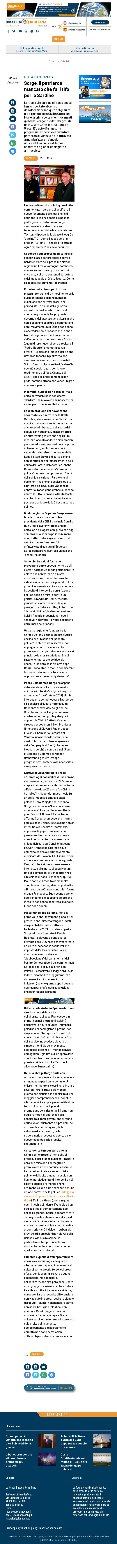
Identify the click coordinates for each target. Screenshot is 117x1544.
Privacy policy (13, 1528)
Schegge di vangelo (32, 48)
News (74, 23)
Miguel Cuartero (13, 80)
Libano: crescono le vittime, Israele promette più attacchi (19, 1460)
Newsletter (100, 29)
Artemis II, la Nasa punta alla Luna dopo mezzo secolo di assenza (74, 1441)
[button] (58, 39)
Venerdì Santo (85, 48)
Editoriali (65, 61)
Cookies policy (29, 1528)
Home (52, 61)
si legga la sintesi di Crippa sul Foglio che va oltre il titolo (49, 1196)
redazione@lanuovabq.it (19, 1511)
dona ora (100, 22)
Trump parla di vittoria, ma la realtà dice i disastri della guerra (19, 1441)
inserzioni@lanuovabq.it (18, 1518)
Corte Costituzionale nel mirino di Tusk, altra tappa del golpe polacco (74, 1462)
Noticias (76, 29)
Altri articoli (58, 1414)
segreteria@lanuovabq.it (19, 1515)
